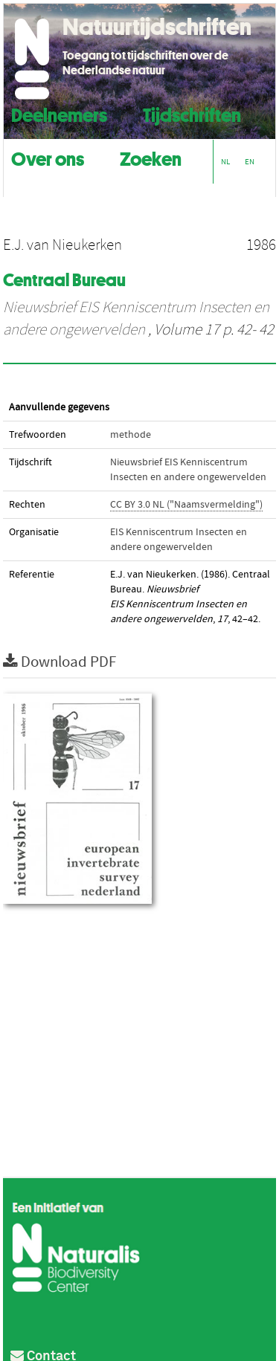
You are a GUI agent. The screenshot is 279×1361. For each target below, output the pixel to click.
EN (249, 162)
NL (225, 162)
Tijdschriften (192, 113)
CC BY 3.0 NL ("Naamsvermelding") (186, 505)
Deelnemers (59, 113)
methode (130, 435)
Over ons (47, 157)
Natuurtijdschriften (156, 27)
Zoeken (151, 157)
